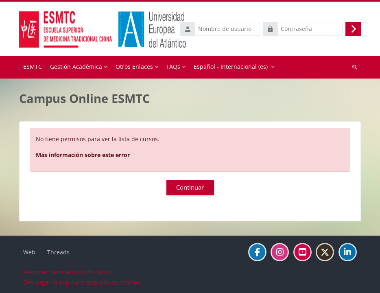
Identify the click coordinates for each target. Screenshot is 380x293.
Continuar (190, 187)
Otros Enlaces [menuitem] (134, 66)
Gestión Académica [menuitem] (76, 66)
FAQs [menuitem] (173, 66)
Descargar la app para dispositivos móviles (81, 282)
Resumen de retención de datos (66, 272)
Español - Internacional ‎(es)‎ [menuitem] (231, 66)
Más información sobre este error (83, 155)
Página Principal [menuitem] (32, 67)
